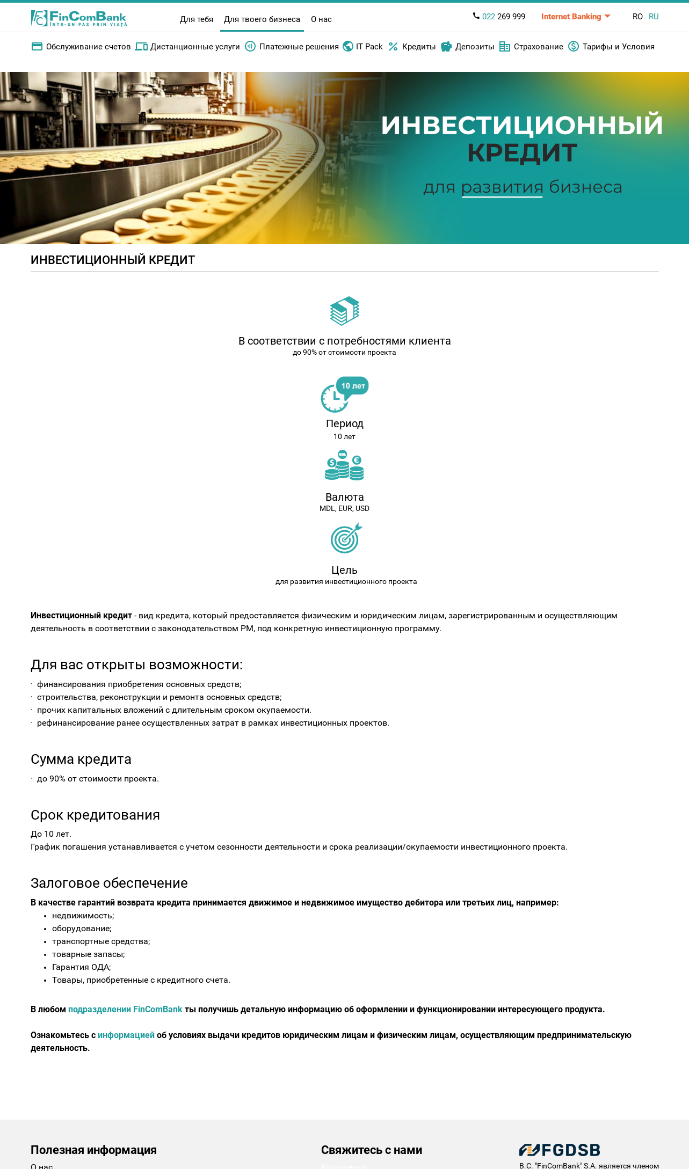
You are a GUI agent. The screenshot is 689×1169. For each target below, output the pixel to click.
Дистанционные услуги (187, 46)
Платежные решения (291, 46)
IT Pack (363, 45)
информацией (126, 1035)
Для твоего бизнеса (262, 19)
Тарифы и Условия (611, 46)
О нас (321, 19)
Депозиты (467, 46)
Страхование (530, 46)
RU (654, 16)
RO (638, 16)
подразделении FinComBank (125, 1009)
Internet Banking (571, 16)
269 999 (498, 16)
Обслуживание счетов (81, 46)
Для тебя (196, 19)
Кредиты (411, 46)
